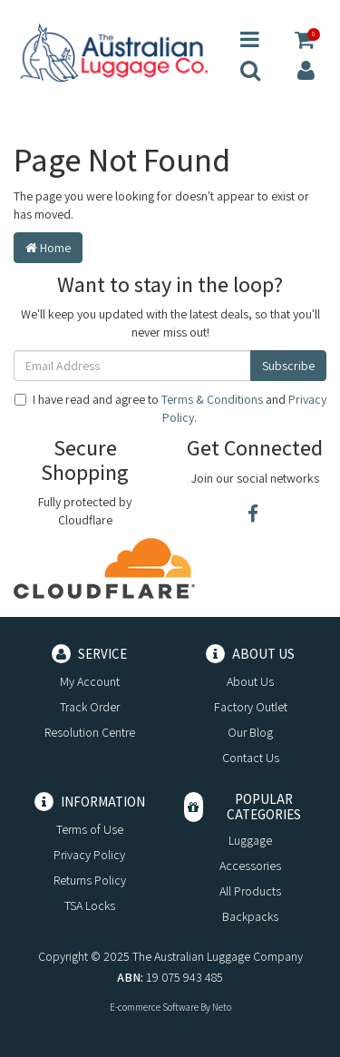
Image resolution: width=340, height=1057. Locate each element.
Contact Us (250, 757)
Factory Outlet (250, 707)
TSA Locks (89, 905)
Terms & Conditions (212, 399)
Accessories (250, 865)
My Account (90, 681)
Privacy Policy (89, 855)
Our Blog (250, 732)
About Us (250, 681)
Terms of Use (89, 829)
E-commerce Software (154, 1007)
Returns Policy (89, 880)
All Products (250, 891)
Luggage (250, 840)
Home (48, 248)
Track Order (90, 707)
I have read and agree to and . (170, 408)
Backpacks (250, 916)
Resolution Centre (89, 732)
